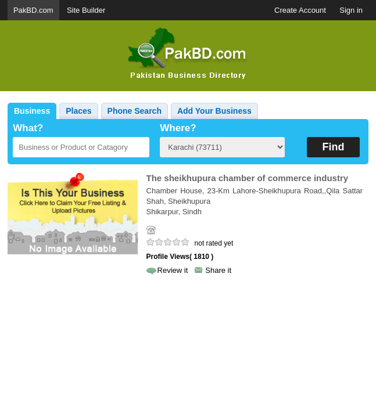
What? (28, 128)
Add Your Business (214, 111)
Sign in (351, 10)
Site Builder (86, 10)
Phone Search (135, 111)
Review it (172, 270)
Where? (178, 128)
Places (78, 111)
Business (32, 111)
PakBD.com (33, 10)
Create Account (300, 10)
